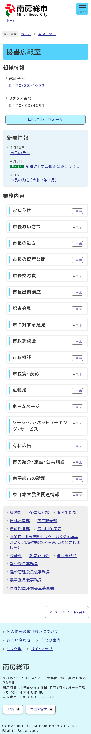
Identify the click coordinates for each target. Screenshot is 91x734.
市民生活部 (67, 512)
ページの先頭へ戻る (70, 612)
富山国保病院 (49, 529)
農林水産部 (20, 521)
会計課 (16, 556)
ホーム (26, 34)
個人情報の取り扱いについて (33, 631)
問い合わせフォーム (45, 119)
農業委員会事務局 (26, 580)
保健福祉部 (39, 512)
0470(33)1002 (27, 85)
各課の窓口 (47, 34)
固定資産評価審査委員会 (32, 588)
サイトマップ (42, 649)
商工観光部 (47, 521)
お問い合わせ (19, 640)
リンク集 (14, 649)
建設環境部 (20, 529)
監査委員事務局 (24, 564)
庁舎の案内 (51, 640)
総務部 (16, 512)
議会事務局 (67, 556)
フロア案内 (38, 709)
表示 (79, 211)
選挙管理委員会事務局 (30, 572)
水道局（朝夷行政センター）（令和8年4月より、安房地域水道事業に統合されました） (45, 542)
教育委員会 (39, 556)
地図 (11, 709)
